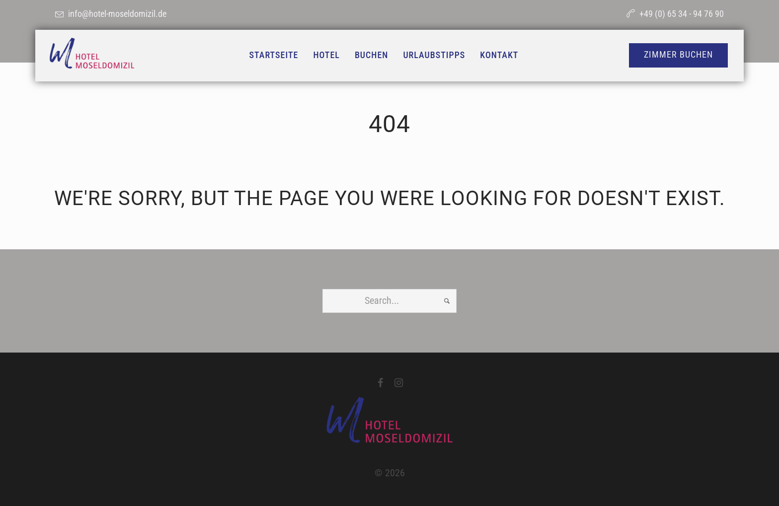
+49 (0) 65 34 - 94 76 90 (681, 13)
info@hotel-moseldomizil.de (117, 13)
